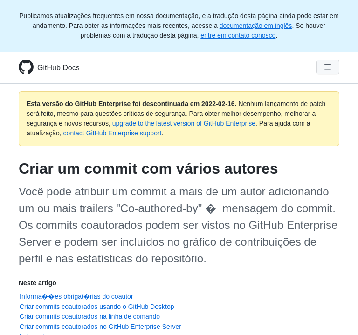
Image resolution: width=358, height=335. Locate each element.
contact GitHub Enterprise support (112, 133)
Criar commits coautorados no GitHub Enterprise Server (100, 326)
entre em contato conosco (237, 35)
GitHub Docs (58, 68)
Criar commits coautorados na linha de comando (90, 316)
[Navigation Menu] (327, 67)
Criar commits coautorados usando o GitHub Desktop (97, 306)
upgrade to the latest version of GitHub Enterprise (183, 123)
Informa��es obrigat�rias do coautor (76, 296)
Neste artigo (37, 283)
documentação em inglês (256, 25)
